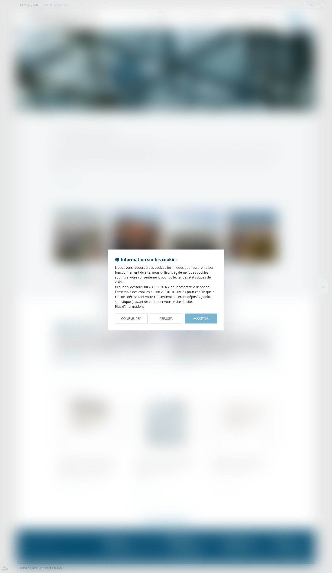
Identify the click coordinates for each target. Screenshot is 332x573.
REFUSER (166, 318)
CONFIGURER (131, 318)
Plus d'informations (129, 306)
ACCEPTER (201, 318)
